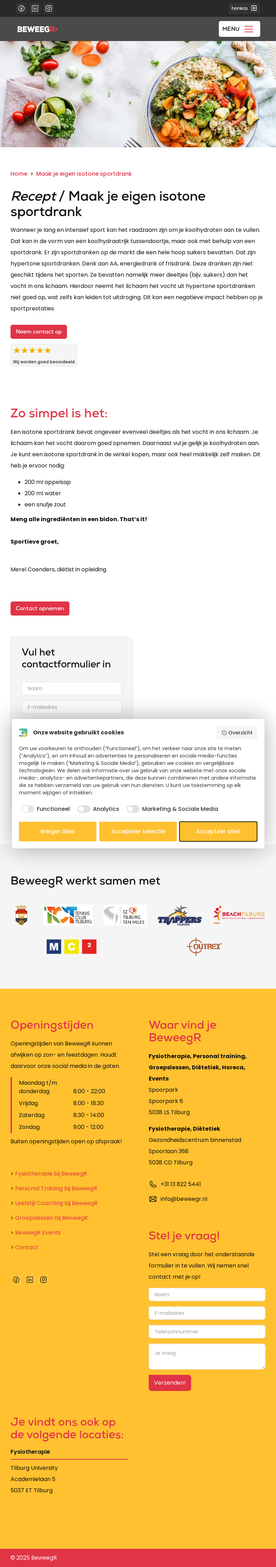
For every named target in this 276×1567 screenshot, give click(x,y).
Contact (24, 1247)
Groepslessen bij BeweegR (49, 1218)
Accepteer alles (218, 831)
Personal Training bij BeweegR (54, 1188)
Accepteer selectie (138, 831)
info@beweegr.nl (184, 1199)
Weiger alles (57, 831)
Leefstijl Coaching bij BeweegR (54, 1203)
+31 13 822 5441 (181, 1184)
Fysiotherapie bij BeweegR (49, 1174)
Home (19, 174)
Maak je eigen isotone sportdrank (84, 174)
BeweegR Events (36, 1233)
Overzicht (237, 732)
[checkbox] (44, 809)
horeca (244, 8)
